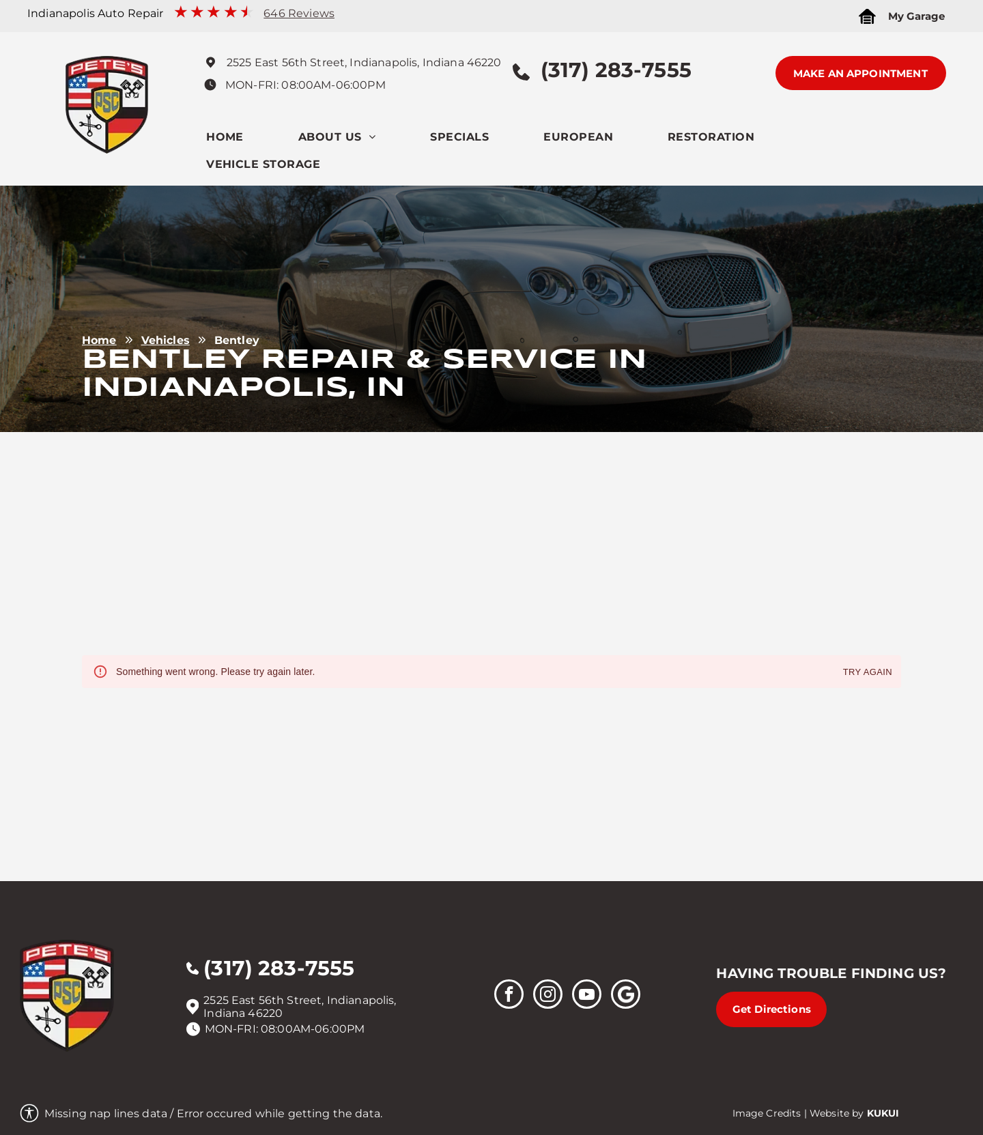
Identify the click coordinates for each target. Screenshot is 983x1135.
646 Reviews (298, 13)
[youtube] (586, 995)
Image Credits (766, 1113)
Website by (837, 1113)
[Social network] (625, 995)
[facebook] (509, 995)
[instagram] (547, 995)
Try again (868, 672)
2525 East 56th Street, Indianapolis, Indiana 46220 (364, 62)
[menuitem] (252, 140)
